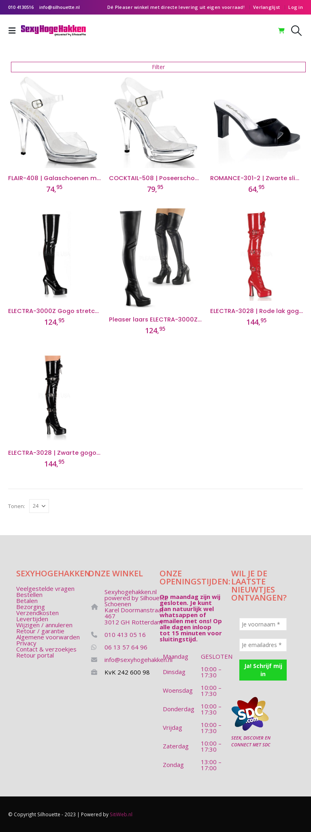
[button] (14, 31)
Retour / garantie (40, 631)
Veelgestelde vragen (45, 588)
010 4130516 (21, 7)
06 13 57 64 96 (125, 647)
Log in (295, 7)
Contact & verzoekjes (46, 649)
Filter (158, 67)
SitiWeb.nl (121, 814)
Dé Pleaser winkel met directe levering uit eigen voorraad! (176, 7)
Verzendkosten (37, 613)
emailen (171, 621)
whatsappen (179, 615)
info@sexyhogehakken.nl (138, 660)
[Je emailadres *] (263, 645)
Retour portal (35, 655)
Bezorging (30, 607)
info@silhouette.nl (59, 7)
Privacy (26, 643)
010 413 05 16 (125, 634)
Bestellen (29, 594)
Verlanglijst (266, 7)
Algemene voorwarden (48, 637)
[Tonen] (39, 506)
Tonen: (16, 506)
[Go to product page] (54, 122)
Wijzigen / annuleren (44, 625)
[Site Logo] (53, 30)
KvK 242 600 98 (127, 672)
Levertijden (32, 619)
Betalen (27, 601)
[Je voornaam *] (263, 624)
